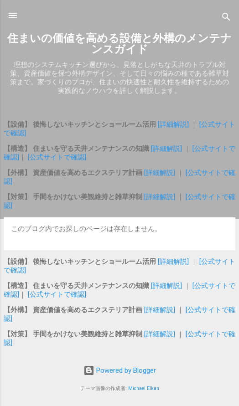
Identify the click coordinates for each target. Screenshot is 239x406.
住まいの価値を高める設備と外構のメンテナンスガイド (119, 44)
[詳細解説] (174, 124)
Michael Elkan (143, 388)
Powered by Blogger (119, 370)
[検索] (226, 18)
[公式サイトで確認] (56, 157)
